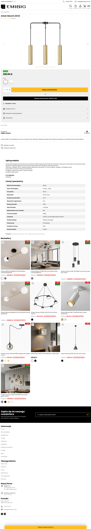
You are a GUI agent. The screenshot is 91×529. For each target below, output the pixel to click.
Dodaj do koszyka (49, 90)
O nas (2, 429)
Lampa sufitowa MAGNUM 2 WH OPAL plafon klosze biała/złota (15, 313)
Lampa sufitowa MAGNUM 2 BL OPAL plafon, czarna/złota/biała (13, 272)
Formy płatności (5, 476)
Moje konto (4, 464)
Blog (2, 453)
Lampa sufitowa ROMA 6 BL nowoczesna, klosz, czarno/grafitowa (44, 272)
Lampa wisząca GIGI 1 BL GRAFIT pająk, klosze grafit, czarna (15, 354)
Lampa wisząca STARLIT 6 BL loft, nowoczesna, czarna (44, 313)
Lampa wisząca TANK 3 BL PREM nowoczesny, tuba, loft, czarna (75, 272)
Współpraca (4, 435)
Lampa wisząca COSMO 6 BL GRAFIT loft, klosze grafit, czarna (14, 395)
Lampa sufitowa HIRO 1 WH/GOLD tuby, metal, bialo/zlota (74, 313)
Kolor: (4, 78)
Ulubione (3, 467)
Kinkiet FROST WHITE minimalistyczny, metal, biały (45, 353)
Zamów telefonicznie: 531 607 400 (45, 98)
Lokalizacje (4, 456)
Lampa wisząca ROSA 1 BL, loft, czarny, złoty (73, 353)
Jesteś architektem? (7, 1)
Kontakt (3, 450)
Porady (3, 438)
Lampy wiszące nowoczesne (36, 234)
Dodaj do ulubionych (10, 148)
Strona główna (5, 12)
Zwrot (2, 470)
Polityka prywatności (7, 447)
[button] (4, 89)
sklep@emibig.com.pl (83, 1)
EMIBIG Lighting (6, 133)
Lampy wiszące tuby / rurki (19, 234)
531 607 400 (69, 1)
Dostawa (3, 479)
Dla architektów (5, 432)
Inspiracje (4, 441)
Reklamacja (4, 473)
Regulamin (4, 444)
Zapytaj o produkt (9, 145)
